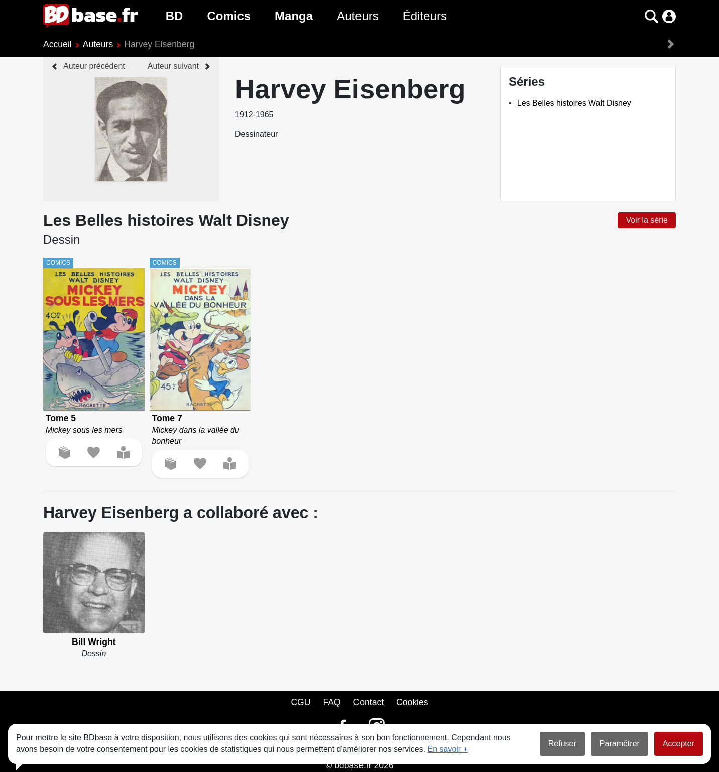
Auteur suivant (173, 66)
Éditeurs (425, 16)
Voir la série (647, 220)
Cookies (412, 702)
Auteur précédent (94, 66)
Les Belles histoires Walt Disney (574, 103)
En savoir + (448, 749)
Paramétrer (620, 743)
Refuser (562, 743)
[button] (651, 16)
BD (174, 16)
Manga (294, 16)
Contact (368, 702)
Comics (229, 16)
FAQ (331, 702)
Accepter (678, 743)
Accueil (57, 44)
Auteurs (358, 16)
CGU (300, 702)
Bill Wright (94, 642)
